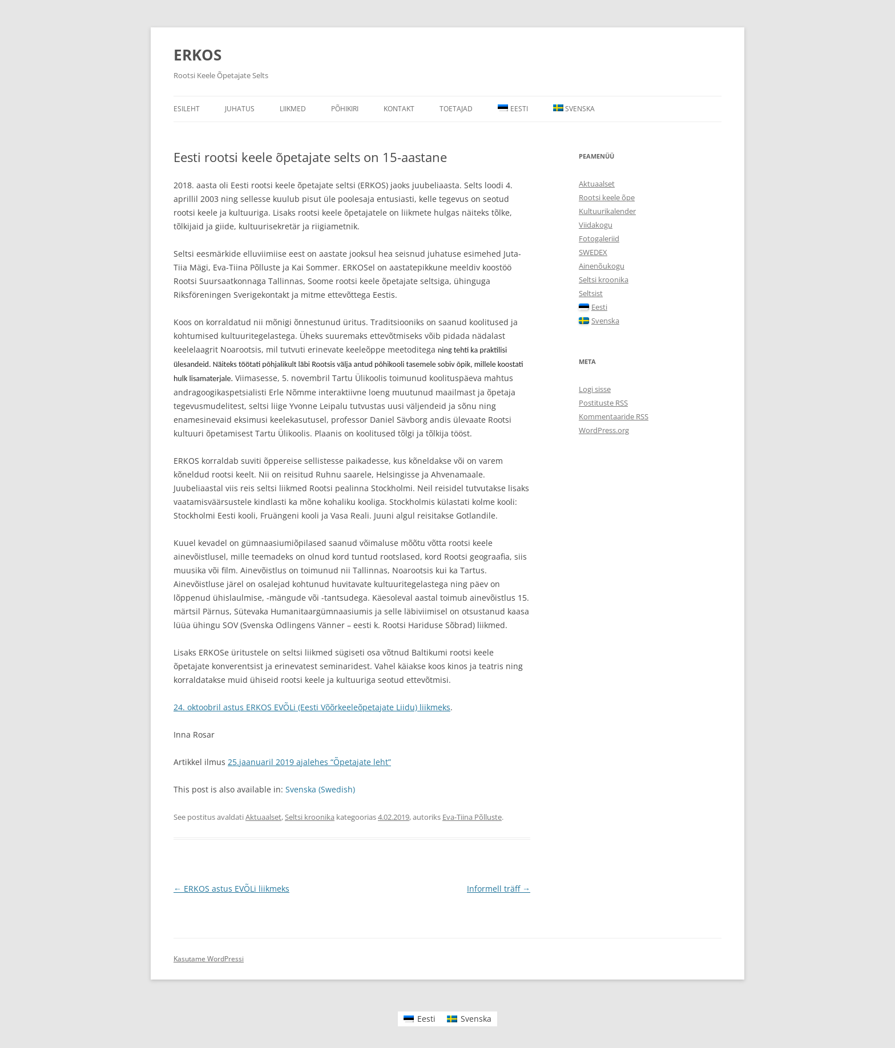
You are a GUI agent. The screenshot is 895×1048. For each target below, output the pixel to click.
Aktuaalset (263, 817)
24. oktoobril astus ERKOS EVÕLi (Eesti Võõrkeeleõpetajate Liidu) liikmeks (312, 707)
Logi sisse (595, 389)
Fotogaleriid (599, 238)
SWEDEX (593, 252)
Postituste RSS (603, 403)
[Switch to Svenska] (574, 109)
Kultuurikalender (607, 211)
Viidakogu (595, 225)
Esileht (187, 109)
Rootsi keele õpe (607, 197)
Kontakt (399, 109)
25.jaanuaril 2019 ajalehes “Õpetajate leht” (309, 761)
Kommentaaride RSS (613, 416)
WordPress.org (604, 430)
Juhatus (240, 109)
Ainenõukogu (601, 266)
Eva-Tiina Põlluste (472, 817)
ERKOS (197, 54)
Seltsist (591, 293)
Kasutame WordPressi (209, 959)
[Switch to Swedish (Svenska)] (320, 790)
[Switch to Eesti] (419, 1018)
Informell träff (498, 888)
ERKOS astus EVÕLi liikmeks (231, 888)
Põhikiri (344, 109)
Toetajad (456, 109)
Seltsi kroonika (309, 817)
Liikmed (293, 109)
